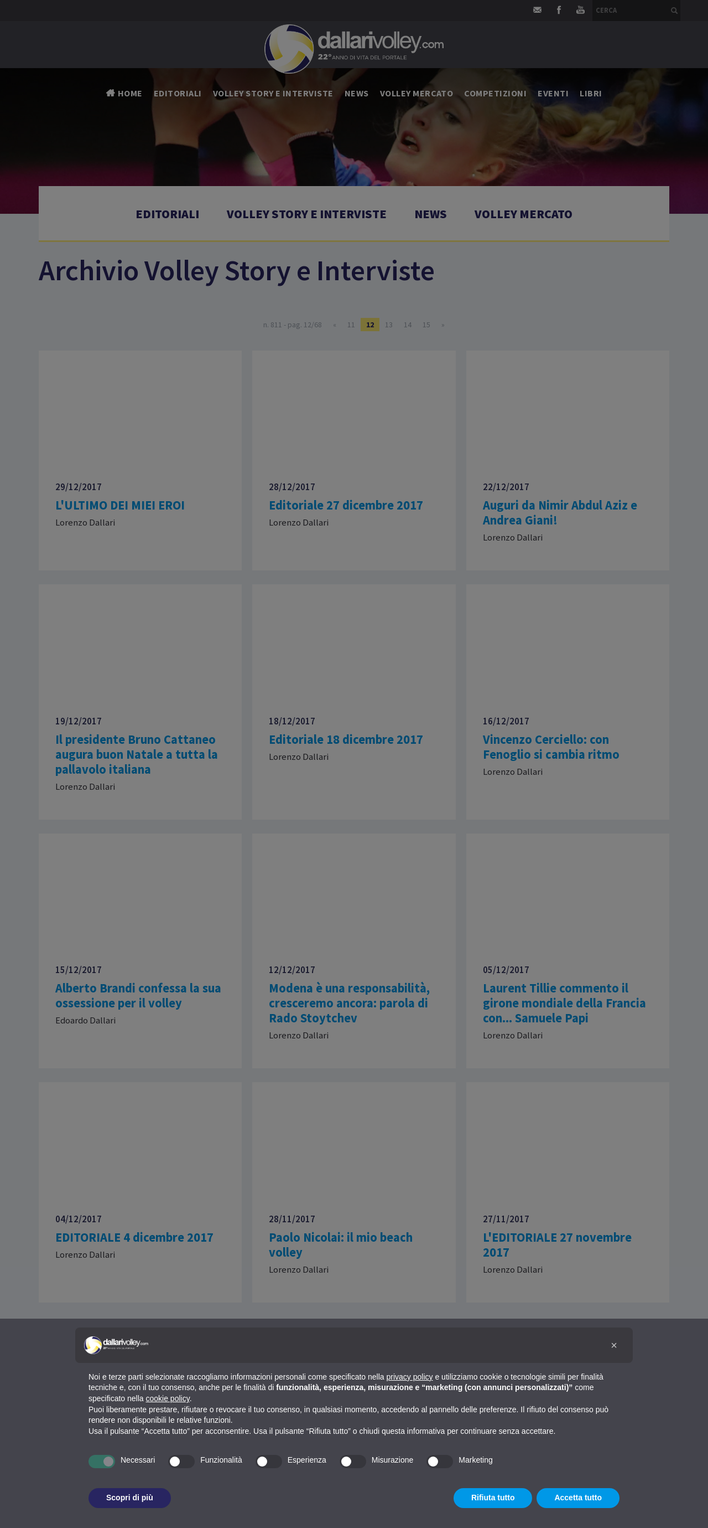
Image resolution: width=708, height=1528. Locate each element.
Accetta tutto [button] (578, 1497)
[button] (614, 1345)
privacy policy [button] (410, 1376)
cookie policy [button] (168, 1398)
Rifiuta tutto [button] (493, 1497)
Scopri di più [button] (129, 1497)
